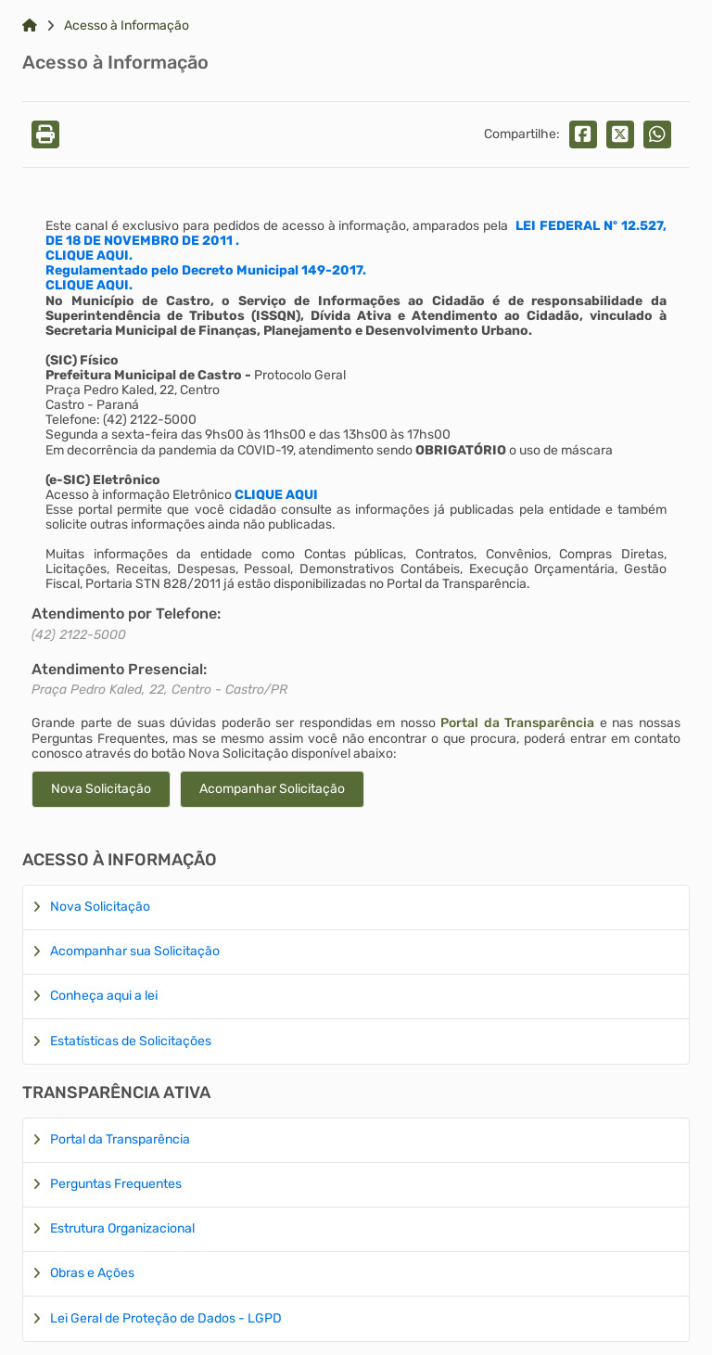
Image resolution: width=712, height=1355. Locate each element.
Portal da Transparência (517, 723)
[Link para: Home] (29, 26)
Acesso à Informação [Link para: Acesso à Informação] (126, 26)
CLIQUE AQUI (276, 495)
